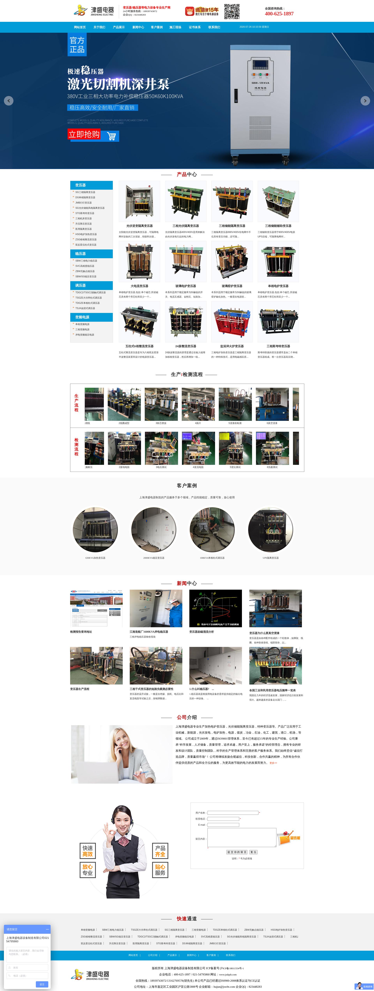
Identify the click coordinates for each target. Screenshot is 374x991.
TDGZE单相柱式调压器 (87, 303)
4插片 (202, 423)
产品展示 (119, 27)
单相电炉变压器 (278, 286)
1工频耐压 (90, 467)
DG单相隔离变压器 (85, 197)
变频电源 (82, 317)
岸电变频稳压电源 (84, 334)
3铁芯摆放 (164, 423)
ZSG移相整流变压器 (86, 239)
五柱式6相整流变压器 (139, 346)
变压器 (80, 185)
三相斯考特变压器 (278, 346)
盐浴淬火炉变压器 (232, 346)
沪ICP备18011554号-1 (232, 968)
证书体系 (195, 27)
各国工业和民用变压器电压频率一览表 (272, 690)
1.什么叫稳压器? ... (201, 689)
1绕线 (91, 423)
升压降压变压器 (83, 223)
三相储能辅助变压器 (278, 225)
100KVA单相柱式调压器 (212, 558)
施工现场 (175, 27)
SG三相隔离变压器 (85, 192)
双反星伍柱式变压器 (85, 244)
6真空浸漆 (275, 423)
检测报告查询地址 (81, 631)
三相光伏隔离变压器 (186, 225)
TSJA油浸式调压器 (85, 308)
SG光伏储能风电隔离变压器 (89, 208)
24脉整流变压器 (185, 346)
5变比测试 (238, 467)
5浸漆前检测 (238, 423)
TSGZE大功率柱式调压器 (88, 297)
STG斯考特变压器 (84, 213)
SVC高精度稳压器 (84, 266)
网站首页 (80, 27)
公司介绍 (152, 955)
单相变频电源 (82, 324)
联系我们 (214, 27)
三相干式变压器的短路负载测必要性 (151, 689)
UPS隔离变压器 (271, 558)
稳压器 (80, 254)
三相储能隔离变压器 (232, 225)
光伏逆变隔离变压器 (139, 225)
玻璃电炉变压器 (186, 286)
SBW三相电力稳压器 (86, 260)
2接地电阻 (127, 467)
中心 (187, 174)
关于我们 (99, 27)
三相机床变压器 (83, 218)
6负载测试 (275, 467)
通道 (187, 918)
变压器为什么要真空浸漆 (264, 633)
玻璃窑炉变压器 (232, 286)
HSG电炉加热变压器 (86, 234)
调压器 (80, 285)
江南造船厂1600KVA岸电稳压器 (149, 631)
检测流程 (193, 374)
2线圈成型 (127, 423)
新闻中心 (138, 27)
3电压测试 (164, 467)
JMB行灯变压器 (83, 202)
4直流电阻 (201, 467)
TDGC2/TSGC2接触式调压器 (90, 292)
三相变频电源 (82, 329)
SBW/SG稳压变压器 (85, 276)
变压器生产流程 (79, 689)
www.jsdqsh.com (227, 974)
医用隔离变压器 (83, 229)
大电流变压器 (139, 286)
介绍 (187, 717)
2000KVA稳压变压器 (153, 558)
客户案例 (157, 27)
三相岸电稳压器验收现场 (142, 636)
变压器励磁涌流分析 (201, 631)
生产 (176, 374)
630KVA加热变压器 (95, 558)
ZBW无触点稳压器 (85, 271)
